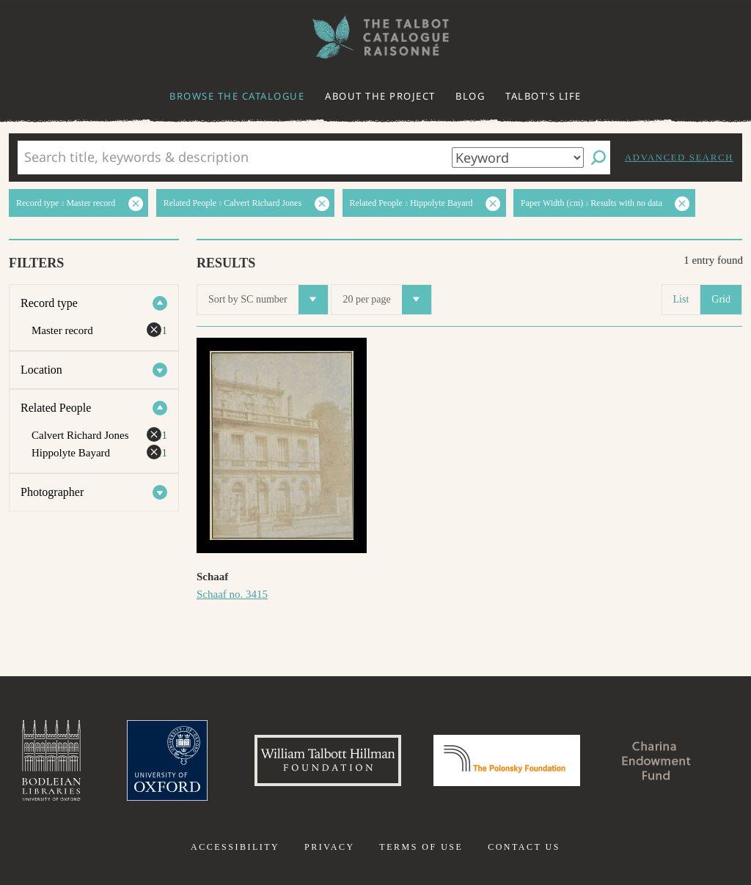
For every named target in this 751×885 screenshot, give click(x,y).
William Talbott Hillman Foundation (327, 760)
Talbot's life (543, 96)
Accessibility (235, 847)
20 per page (386, 299)
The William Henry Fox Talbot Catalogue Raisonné (375, 37)
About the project (380, 96)
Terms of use (421, 847)
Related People (56, 407)
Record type (49, 303)
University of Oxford (167, 760)
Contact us (524, 847)
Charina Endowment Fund (656, 760)
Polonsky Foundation (506, 760)
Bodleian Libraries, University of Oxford (51, 760)
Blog (470, 96)
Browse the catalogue (236, 96)
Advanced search (679, 157)
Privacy (329, 847)
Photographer (52, 492)
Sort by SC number (268, 299)
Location (41, 369)
